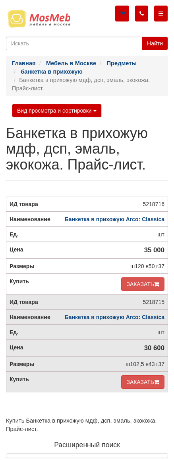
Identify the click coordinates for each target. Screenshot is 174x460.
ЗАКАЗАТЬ (142, 284)
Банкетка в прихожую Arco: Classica (114, 219)
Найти (155, 43)
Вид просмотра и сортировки (57, 110)
